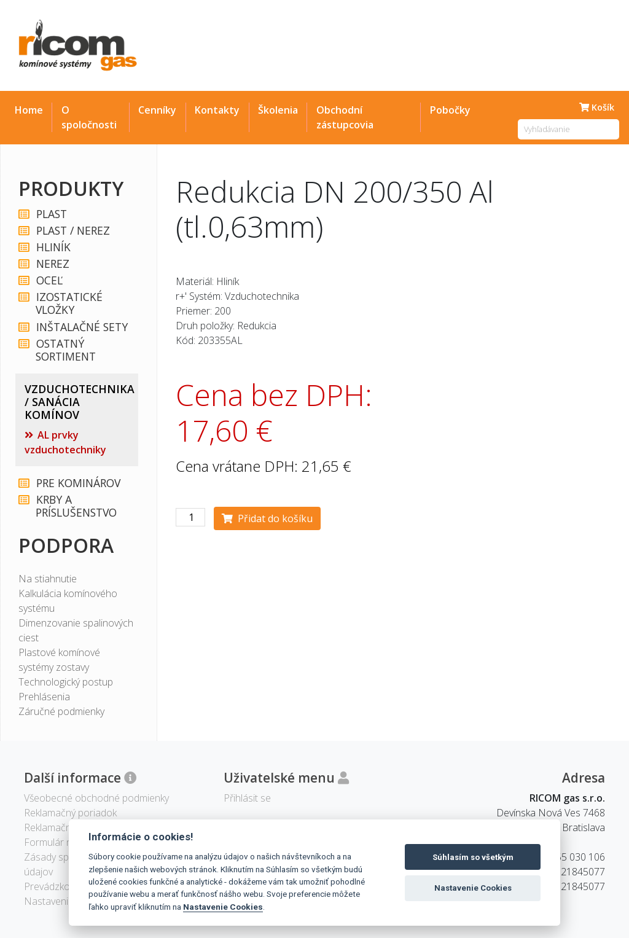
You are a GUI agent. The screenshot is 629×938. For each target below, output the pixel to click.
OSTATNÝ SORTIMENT (66, 350)
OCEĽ (49, 280)
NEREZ (52, 263)
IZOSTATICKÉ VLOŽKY (69, 303)
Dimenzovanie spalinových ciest (75, 630)
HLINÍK (53, 247)
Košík (596, 107)
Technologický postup (65, 682)
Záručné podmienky (61, 711)
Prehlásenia (44, 696)
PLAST (51, 214)
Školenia (278, 110)
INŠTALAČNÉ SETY (81, 327)
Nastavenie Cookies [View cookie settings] (67, 901)
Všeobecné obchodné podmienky (96, 798)
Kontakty (217, 110)
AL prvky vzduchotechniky (65, 442)
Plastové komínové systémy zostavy (59, 660)
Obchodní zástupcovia (344, 117)
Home (29, 110)
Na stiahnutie (47, 578)
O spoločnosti (89, 117)
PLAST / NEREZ (72, 230)
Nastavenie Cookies (223, 907)
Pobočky (450, 110)
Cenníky (157, 110)
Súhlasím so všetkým (473, 857)
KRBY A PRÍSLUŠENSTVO (76, 506)
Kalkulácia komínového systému (67, 601)
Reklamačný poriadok (70, 812)
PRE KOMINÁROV (78, 483)
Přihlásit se (247, 798)
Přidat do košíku (267, 518)
